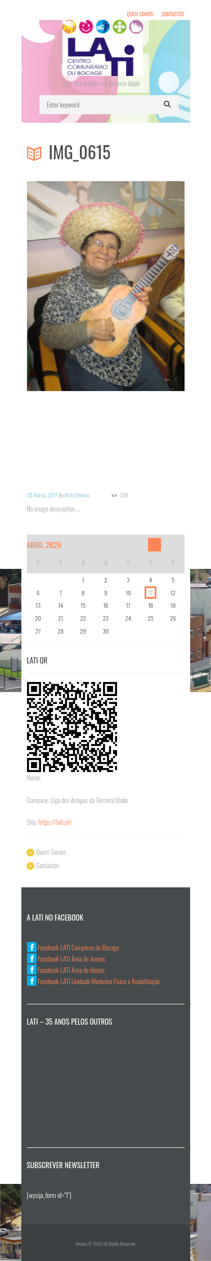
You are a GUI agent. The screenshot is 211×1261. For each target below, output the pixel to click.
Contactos (173, 13)
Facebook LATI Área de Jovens (66, 958)
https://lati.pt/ (54, 822)
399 (124, 495)
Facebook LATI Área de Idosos (66, 970)
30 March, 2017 (42, 495)
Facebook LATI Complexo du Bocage (73, 947)
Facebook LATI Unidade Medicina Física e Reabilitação (93, 981)
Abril (44, 544)
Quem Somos (140, 13)
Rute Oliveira (77, 495)
